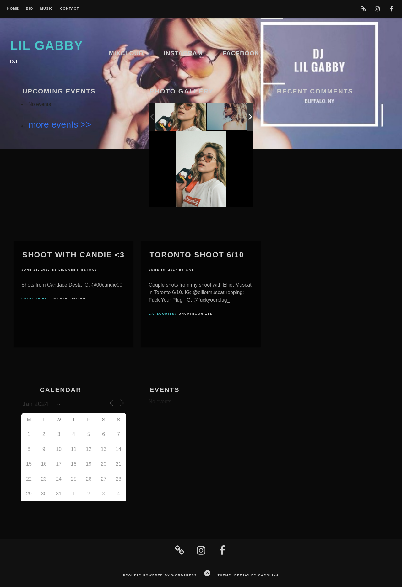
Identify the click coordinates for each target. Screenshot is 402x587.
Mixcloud (126, 53)
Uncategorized (69, 298)
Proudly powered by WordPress (160, 575)
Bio (29, 8)
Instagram (183, 53)
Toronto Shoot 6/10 (196, 255)
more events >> (59, 124)
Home (13, 8)
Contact (69, 8)
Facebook (241, 53)
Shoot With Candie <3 (73, 255)
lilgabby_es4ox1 (77, 269)
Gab (190, 269)
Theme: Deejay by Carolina (248, 575)
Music (46, 8)
